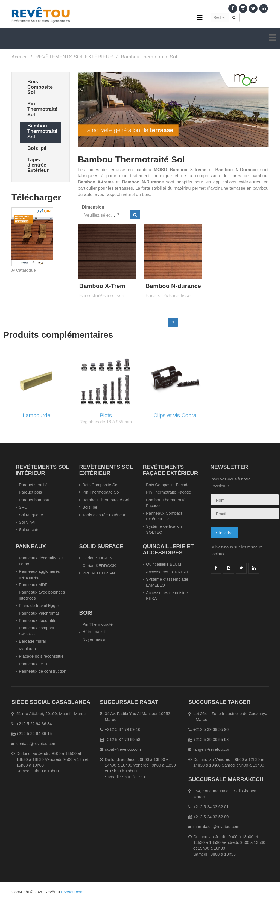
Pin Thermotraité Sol (101, 492)
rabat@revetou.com (123, 749)
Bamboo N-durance (173, 286)
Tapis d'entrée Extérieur (104, 514)
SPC (23, 507)
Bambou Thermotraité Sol (149, 57)
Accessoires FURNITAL (167, 571)
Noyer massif (95, 639)
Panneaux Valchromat (39, 613)
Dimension (93, 207)
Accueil (19, 57)
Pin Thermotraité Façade (168, 492)
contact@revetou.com (36, 743)
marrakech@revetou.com (216, 826)
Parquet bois (30, 492)
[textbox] (101, 215)
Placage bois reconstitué (41, 656)
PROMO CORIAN (99, 573)
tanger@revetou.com (212, 749)
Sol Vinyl (27, 522)
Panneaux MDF (33, 584)
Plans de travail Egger (39, 605)
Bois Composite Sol (100, 484)
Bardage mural (32, 641)
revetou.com (72, 891)
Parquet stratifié (33, 484)
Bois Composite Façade (167, 484)
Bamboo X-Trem (102, 286)
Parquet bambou (34, 499)
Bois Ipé (90, 507)
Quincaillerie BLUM (163, 564)
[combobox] (101, 215)
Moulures (27, 648)
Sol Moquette (31, 514)
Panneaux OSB (33, 663)
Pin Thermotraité (98, 624)
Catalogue (26, 270)
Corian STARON (98, 558)
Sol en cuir (28, 529)
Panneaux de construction (42, 671)
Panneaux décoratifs (37, 620)
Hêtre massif (94, 631)
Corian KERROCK (99, 565)
